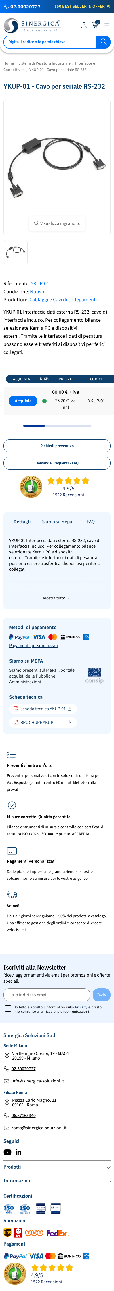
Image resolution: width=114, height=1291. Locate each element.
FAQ (91, 521)
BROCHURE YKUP (33, 691)
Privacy (81, 976)
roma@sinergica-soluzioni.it (39, 1096)
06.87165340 (24, 1084)
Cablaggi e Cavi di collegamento (63, 299)
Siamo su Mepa (57, 521)
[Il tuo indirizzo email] (46, 963)
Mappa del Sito (51, 1283)
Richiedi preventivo (57, 445)
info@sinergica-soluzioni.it (38, 1050)
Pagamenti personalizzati (33, 614)
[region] (57, 399)
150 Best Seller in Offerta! (82, 6)
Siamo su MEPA (26, 629)
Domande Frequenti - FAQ (57, 463)
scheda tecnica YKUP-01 (40, 677)
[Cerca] (57, 42)
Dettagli (22, 521)
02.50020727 (25, 6)
